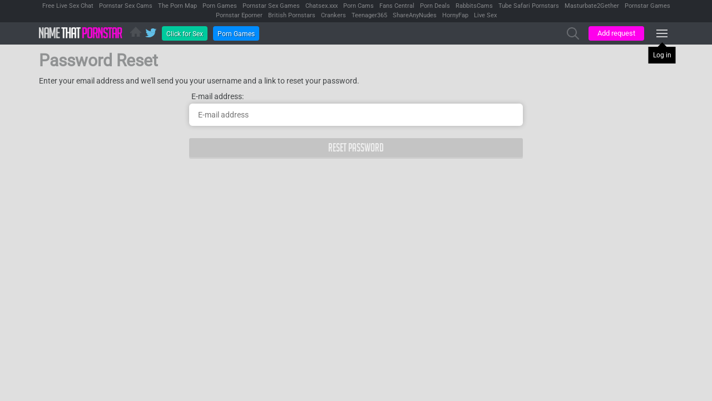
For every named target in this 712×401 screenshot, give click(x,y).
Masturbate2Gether (592, 5)
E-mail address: (217, 96)
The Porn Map (177, 5)
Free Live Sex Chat (67, 5)
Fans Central (396, 5)
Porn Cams (358, 5)
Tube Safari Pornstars (528, 5)
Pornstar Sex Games (271, 5)
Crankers (333, 15)
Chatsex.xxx (321, 5)
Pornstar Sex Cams (125, 5)
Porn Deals (435, 5)
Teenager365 (369, 15)
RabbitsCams (474, 5)
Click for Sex (184, 34)
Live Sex (485, 15)
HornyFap (455, 15)
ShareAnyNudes (415, 15)
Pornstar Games (647, 5)
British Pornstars (291, 15)
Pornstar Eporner (239, 15)
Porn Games (219, 5)
